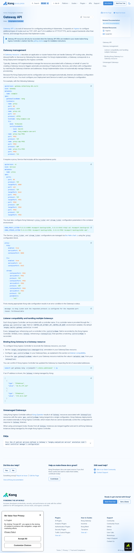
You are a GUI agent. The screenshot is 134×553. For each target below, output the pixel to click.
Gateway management (110, 46)
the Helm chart (70, 235)
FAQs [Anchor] (5, 436)
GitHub (109, 526)
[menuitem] (66, 3)
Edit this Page (34, 475)
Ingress (76, 29)
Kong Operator (37, 415)
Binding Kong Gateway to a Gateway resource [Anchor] (24, 342)
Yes (6, 470)
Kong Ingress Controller (15, 13)
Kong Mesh (85, 526)
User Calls (110, 532)
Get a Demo (108, 3)
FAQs (104, 66)
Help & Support (112, 538)
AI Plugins (58, 521)
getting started (38, 41)
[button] (91, 86)
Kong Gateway (86, 521)
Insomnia (84, 524)
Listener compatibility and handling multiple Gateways (116, 51)
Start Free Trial (120, 3)
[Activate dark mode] (129, 3)
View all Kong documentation (13, 480)
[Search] (40, 3)
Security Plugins (60, 529)
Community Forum (113, 524)
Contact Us (110, 541)
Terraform (84, 529)
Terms (58, 550)
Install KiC (109, 34)
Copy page (85, 17)
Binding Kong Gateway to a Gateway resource (113, 57)
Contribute (54, 479)
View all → (58, 535)
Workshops (111, 535)
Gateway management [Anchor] (14, 50)
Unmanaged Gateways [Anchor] (14, 410)
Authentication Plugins (62, 526)
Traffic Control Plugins (62, 532)
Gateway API (8, 29)
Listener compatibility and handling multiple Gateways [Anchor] (28, 318)
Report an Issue (22, 475)
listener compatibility (77, 353)
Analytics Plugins (60, 524)
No (13, 470)
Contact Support (101, 472)
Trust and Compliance (77, 550)
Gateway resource (12, 55)
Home (5, 13)
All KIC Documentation (111, 23)
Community (110, 521)
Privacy (65, 550)
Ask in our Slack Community (105, 469)
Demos (109, 529)
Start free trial (110, 502)
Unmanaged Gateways (110, 62)
